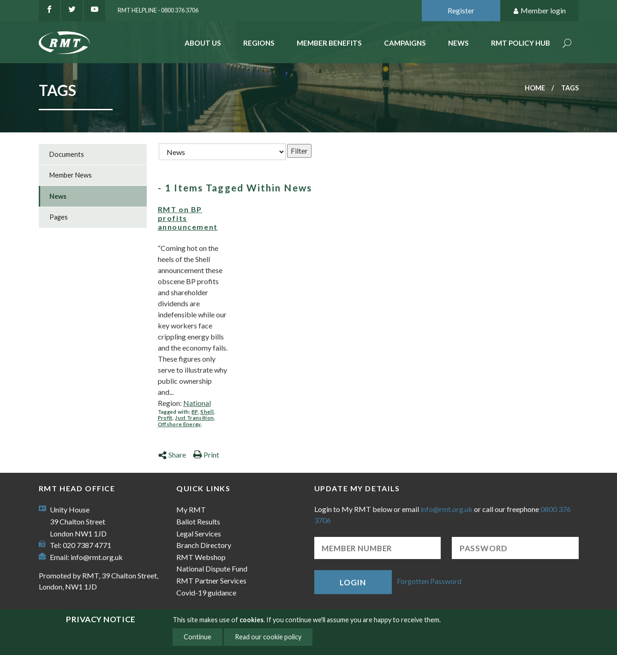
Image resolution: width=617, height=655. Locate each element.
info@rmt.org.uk (97, 557)
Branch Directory (203, 545)
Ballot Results (198, 521)
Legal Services (198, 533)
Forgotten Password (429, 581)
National (197, 403)
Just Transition (194, 418)
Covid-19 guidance (206, 592)
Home (535, 88)
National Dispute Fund (211, 568)
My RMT (191, 509)
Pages (58, 217)
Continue (197, 637)
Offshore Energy (179, 424)
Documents (66, 154)
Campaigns (405, 43)
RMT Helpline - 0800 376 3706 (158, 10)
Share (172, 454)
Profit (165, 418)
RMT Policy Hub (520, 43)
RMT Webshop (201, 557)
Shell (207, 412)
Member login (539, 11)
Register (461, 10)
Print (206, 454)
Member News (70, 175)
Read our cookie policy (268, 637)
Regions (259, 43)
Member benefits (329, 43)
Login (352, 582)
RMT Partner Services (211, 580)
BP (195, 412)
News (458, 43)
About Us (203, 43)
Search (567, 44)
